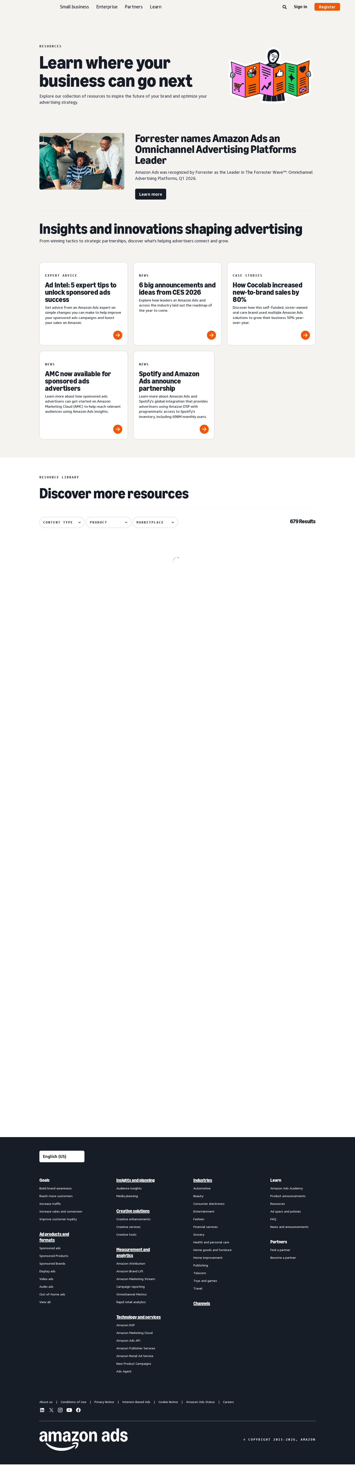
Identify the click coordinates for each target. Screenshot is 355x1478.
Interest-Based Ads (136, 1415)
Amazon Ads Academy (286, 1201)
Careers (228, 1415)
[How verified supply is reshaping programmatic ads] (177, 895)
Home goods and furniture (212, 1263)
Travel (197, 1302)
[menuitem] (62, 1288)
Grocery (198, 1248)
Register (327, 6)
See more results (177, 1126)
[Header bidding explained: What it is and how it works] (83, 1040)
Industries (202, 1193)
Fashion (198, 1232)
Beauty (198, 1209)
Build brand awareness (55, 1201)
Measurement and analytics (133, 1265)
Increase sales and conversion (60, 1225)
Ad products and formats (54, 1250)
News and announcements (289, 1240)
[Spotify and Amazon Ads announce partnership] (173, 395)
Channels (201, 1316)
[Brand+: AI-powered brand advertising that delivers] (271, 895)
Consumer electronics (209, 1217)
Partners (134, 6)
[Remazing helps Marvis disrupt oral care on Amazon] (83, 895)
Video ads (46, 1292)
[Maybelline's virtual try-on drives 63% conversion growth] (271, 610)
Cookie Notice (168, 1415)
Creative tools (126, 1248)
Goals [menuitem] (44, 1193)
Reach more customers (56, 1209)
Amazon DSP (125, 1338)
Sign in (300, 6)
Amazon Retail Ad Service (134, 1369)
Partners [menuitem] (278, 1255)
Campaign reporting (130, 1300)
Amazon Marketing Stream (135, 1292)
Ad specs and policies (285, 1225)
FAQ (273, 1232)
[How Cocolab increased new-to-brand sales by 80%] (271, 303)
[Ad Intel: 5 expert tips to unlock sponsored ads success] (83, 303)
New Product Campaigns (133, 1377)
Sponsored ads (50, 1261)
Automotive (202, 1201)
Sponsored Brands (52, 1277)
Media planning (127, 1209)
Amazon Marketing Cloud (134, 1346)
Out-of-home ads (52, 1307)
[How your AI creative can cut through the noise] (271, 753)
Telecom (199, 1286)
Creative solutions (133, 1224)
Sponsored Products (53, 1269)
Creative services (128, 1240)
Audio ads (46, 1300)
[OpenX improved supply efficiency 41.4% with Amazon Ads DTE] (177, 610)
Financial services (205, 1240)
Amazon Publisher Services (135, 1361)
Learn (155, 6)
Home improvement (208, 1271)
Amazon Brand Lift (129, 1284)
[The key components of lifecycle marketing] (83, 610)
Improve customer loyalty (58, 1232)
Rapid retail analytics (131, 1315)
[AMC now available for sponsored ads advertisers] (83, 395)
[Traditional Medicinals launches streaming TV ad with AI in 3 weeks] (83, 753)
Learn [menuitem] (275, 1193)
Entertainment (203, 1225)
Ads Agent (124, 1384)
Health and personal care (211, 1255)
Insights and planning (135, 1193)
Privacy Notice (104, 1415)
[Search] (285, 7)
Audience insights (129, 1201)
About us (46, 1415)
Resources (277, 1217)
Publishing (200, 1278)
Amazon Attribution (130, 1277)
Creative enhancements (133, 1232)
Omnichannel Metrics (131, 1307)
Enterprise (107, 6)
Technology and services (138, 1330)
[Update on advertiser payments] (177, 753)
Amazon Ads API (128, 1354)
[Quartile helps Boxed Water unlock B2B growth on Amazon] (271, 1040)
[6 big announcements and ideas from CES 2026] (177, 303)
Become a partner (283, 1271)
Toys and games (205, 1294)
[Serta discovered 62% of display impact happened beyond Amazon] (177, 1040)
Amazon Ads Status (200, 1415)
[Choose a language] (61, 1170)
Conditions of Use (73, 1415)
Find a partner (280, 1263)
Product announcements (288, 1209)
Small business (74, 6)
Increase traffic (50, 1217)
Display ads (47, 1284)
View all (45, 1315)
